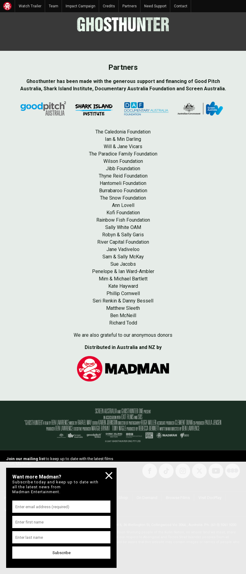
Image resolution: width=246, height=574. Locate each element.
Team (53, 6)
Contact (180, 6)
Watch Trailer (30, 6)
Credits (109, 6)
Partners (129, 6)
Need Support (155, 6)
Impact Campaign (80, 6)
